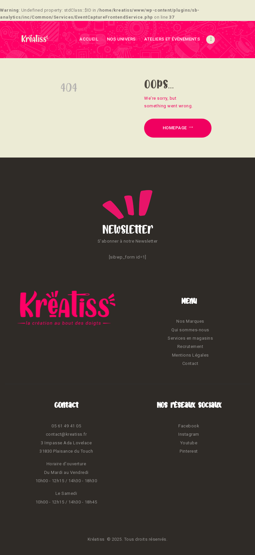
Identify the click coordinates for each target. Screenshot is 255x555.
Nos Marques (190, 321)
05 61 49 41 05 (66, 425)
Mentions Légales (190, 355)
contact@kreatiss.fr (66, 434)
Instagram (188, 434)
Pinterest (189, 451)
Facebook (188, 425)
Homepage (175, 127)
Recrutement (190, 346)
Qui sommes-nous (190, 329)
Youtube (189, 442)
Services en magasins (190, 338)
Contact (190, 363)
